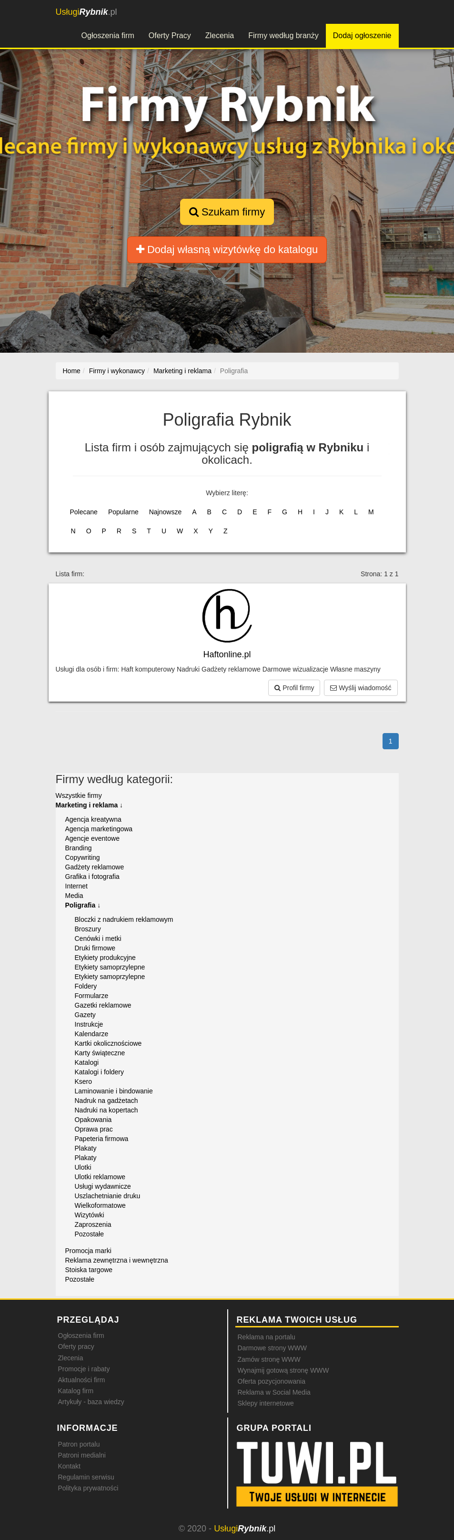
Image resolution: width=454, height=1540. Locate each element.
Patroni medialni (82, 1455)
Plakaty (86, 1148)
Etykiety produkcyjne (105, 957)
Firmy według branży (283, 35)
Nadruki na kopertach (106, 1110)
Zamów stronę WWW (269, 1359)
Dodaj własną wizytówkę (227, 249)
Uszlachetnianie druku (108, 1196)
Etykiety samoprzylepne (110, 967)
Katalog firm (76, 1391)
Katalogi (87, 1062)
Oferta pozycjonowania (271, 1381)
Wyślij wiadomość (360, 688)
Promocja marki (88, 1250)
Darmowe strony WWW (272, 1348)
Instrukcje (89, 1024)
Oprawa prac (94, 1129)
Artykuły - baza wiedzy (91, 1402)
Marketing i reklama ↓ (89, 805)
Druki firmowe (95, 948)
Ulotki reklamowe (100, 1177)
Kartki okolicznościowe (108, 1043)
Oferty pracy (76, 1346)
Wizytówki (89, 1215)
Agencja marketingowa (99, 829)
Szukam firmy (227, 212)
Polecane (84, 512)
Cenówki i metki (98, 938)
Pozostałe (89, 1234)
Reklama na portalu (266, 1337)
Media (74, 895)
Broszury (88, 929)
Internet (76, 886)
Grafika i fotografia (92, 876)
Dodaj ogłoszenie (362, 35)
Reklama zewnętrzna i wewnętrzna (116, 1260)
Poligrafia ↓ (83, 905)
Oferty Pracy (170, 35)
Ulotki (83, 1167)
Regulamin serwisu (86, 1477)
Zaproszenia (93, 1224)
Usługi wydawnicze (103, 1186)
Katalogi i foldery (99, 1072)
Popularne (123, 512)
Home (72, 371)
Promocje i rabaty (84, 1369)
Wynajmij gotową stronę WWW (283, 1370)
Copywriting (82, 857)
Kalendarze (92, 1034)
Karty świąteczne (100, 1053)
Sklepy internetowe (266, 1403)
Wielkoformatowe (100, 1205)
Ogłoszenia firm (107, 35)
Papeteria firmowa (102, 1138)
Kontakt (69, 1466)
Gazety (85, 1015)
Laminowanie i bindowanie (114, 1091)
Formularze (92, 995)
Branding (78, 848)
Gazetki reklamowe (103, 1005)
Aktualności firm (81, 1380)
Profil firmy (294, 688)
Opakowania (93, 1119)
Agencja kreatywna (93, 819)
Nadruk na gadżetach (106, 1100)
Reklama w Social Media (274, 1392)
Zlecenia (219, 35)
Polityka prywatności (88, 1488)
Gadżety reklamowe (94, 867)
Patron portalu (79, 1444)
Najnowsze (165, 512)
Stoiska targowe (89, 1270)
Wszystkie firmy (79, 795)
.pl (86, 12)
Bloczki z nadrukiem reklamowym (124, 919)
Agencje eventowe (92, 838)
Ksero (83, 1081)
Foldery (86, 986)
